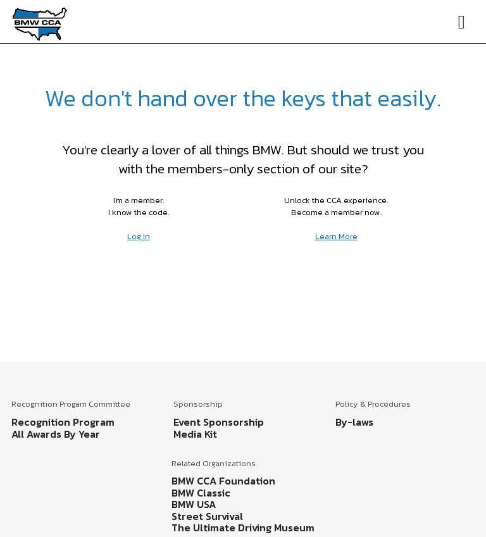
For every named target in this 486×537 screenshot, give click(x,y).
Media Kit (195, 433)
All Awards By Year (55, 433)
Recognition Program (63, 421)
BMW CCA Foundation (223, 480)
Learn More (336, 236)
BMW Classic (200, 492)
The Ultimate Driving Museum (243, 527)
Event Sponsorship (218, 421)
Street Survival (207, 516)
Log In (138, 236)
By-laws (354, 421)
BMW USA (193, 504)
